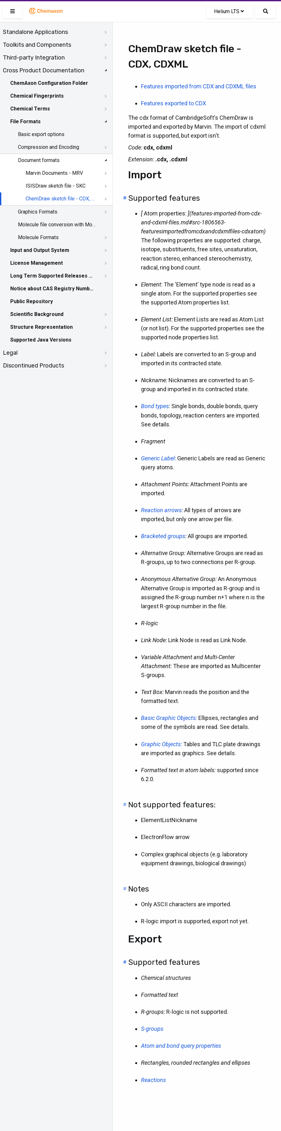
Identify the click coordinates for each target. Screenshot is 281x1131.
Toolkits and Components (37, 44)
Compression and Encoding (48, 147)
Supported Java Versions (40, 340)
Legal (10, 352)
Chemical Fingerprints (37, 96)
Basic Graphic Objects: (169, 718)
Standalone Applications (35, 32)
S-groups (152, 1028)
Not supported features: (172, 804)
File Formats (25, 121)
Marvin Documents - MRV (54, 173)
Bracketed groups (163, 536)
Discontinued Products (33, 365)
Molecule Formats (38, 237)
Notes (138, 889)
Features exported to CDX (173, 103)
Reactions (153, 1080)
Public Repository (31, 301)
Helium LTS (229, 11)
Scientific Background (36, 314)
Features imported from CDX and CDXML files (198, 86)
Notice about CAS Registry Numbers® (52, 289)
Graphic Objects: (161, 744)
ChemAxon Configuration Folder (49, 83)
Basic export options (41, 134)
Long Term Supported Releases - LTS (52, 276)
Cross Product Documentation (43, 70)
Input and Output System (39, 250)
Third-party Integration (34, 57)
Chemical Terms (30, 109)
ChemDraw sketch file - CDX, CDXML (61, 199)
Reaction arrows (161, 510)
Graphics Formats (37, 212)
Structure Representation (41, 327)
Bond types (155, 406)
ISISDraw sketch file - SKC (56, 186)
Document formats (39, 160)
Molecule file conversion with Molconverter (56, 225)
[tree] (56, 199)
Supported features (164, 198)
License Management (36, 263)
